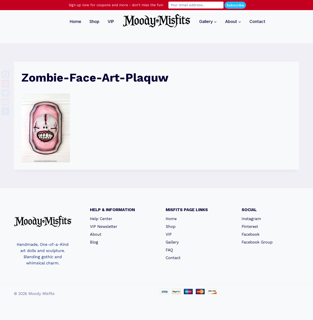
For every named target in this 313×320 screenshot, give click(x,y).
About (95, 234)
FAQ (169, 250)
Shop (94, 21)
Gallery (172, 242)
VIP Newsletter (103, 226)
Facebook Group (257, 242)
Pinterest (250, 226)
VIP (111, 21)
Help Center (101, 218)
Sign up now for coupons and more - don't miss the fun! (116, 5)
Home (75, 21)
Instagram (251, 218)
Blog (94, 242)
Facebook (251, 234)
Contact (257, 21)
